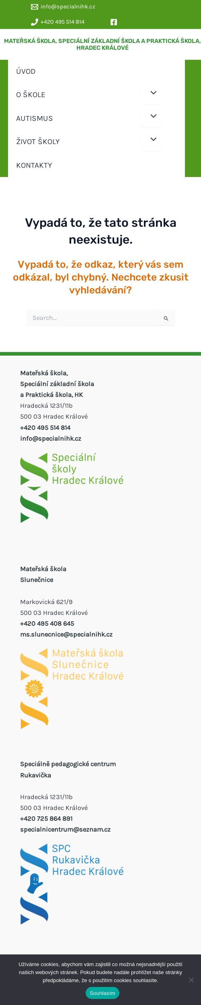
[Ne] (191, 980)
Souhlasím (102, 993)
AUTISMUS (34, 118)
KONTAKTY (34, 165)
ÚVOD (26, 71)
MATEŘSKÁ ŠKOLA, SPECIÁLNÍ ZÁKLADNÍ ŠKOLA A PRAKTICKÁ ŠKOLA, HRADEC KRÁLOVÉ (102, 44)
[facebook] (115, 22)
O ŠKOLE (30, 94)
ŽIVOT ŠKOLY (38, 141)
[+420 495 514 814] (57, 22)
